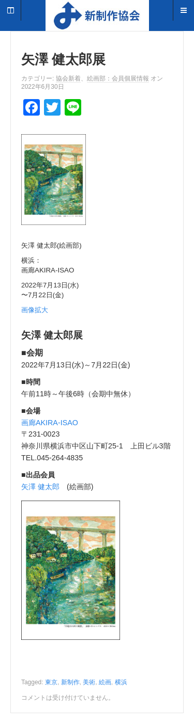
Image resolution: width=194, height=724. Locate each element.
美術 (89, 682)
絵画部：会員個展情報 (118, 78)
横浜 (121, 682)
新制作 (70, 682)
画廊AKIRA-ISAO (49, 423)
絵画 (105, 682)
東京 (51, 682)
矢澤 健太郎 (40, 486)
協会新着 (68, 78)
